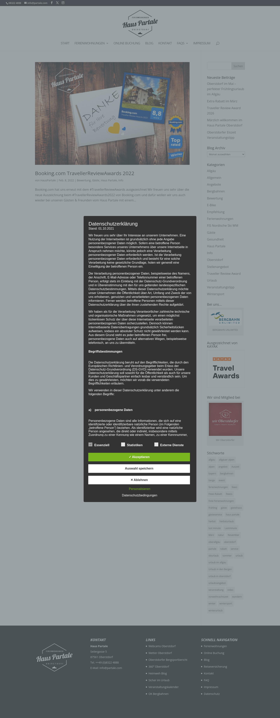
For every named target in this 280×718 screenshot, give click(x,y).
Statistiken (132, 444)
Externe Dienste (169, 444)
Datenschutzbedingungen (139, 495)
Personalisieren (139, 489)
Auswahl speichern (139, 468)
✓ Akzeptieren (139, 457)
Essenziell (98, 444)
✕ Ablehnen (139, 480)
